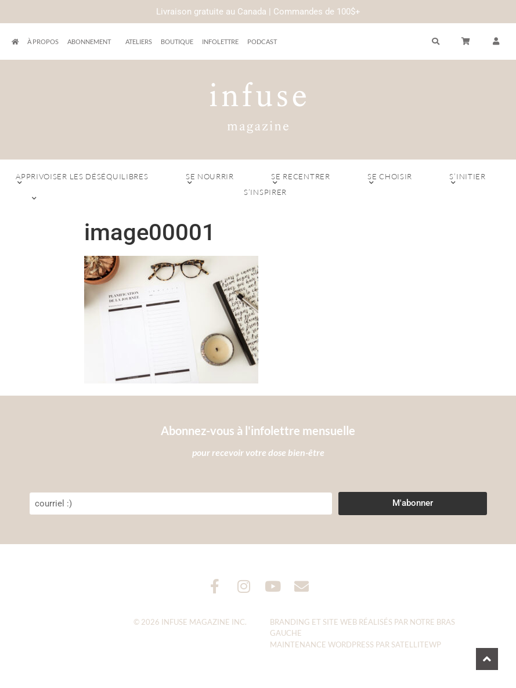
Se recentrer (300, 179)
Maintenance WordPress (322, 644)
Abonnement (92, 42)
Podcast (262, 41)
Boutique (177, 41)
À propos (43, 41)
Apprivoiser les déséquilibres (82, 179)
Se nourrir (210, 179)
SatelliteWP (416, 644)
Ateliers (138, 41)
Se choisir (389, 179)
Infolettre (220, 41)
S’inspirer (265, 194)
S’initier (467, 179)
